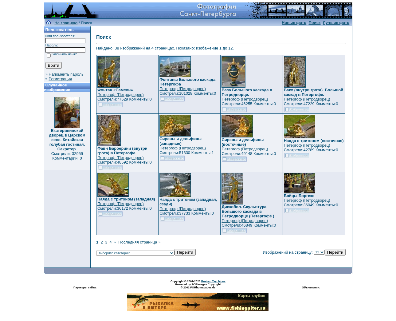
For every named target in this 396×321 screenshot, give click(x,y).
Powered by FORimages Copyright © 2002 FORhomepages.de (198, 286)
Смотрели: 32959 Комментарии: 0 (67, 155)
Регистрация (60, 79)
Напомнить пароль (66, 74)
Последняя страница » (139, 242)
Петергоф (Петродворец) (120, 94)
